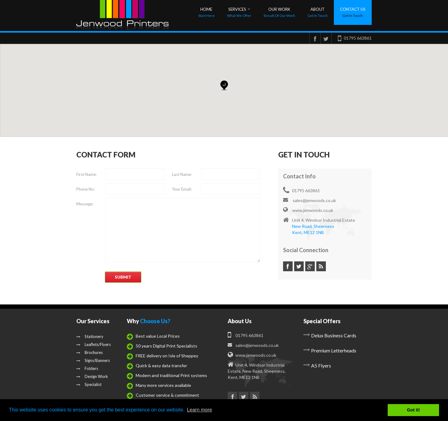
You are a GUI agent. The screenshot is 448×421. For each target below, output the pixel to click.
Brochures (89, 352)
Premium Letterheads (333, 350)
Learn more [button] (199, 409)
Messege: (84, 203)
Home (206, 12)
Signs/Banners (93, 360)
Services (239, 12)
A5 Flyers (321, 365)
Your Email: (182, 189)
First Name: (86, 174)
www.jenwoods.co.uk (308, 210)
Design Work (92, 376)
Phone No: (85, 189)
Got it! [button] (413, 409)
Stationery (89, 336)
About (317, 12)
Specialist (89, 384)
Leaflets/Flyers (93, 344)
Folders (87, 368)
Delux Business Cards (333, 335)
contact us (353, 12)
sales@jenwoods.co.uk (309, 200)
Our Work (279, 12)
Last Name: (182, 174)
